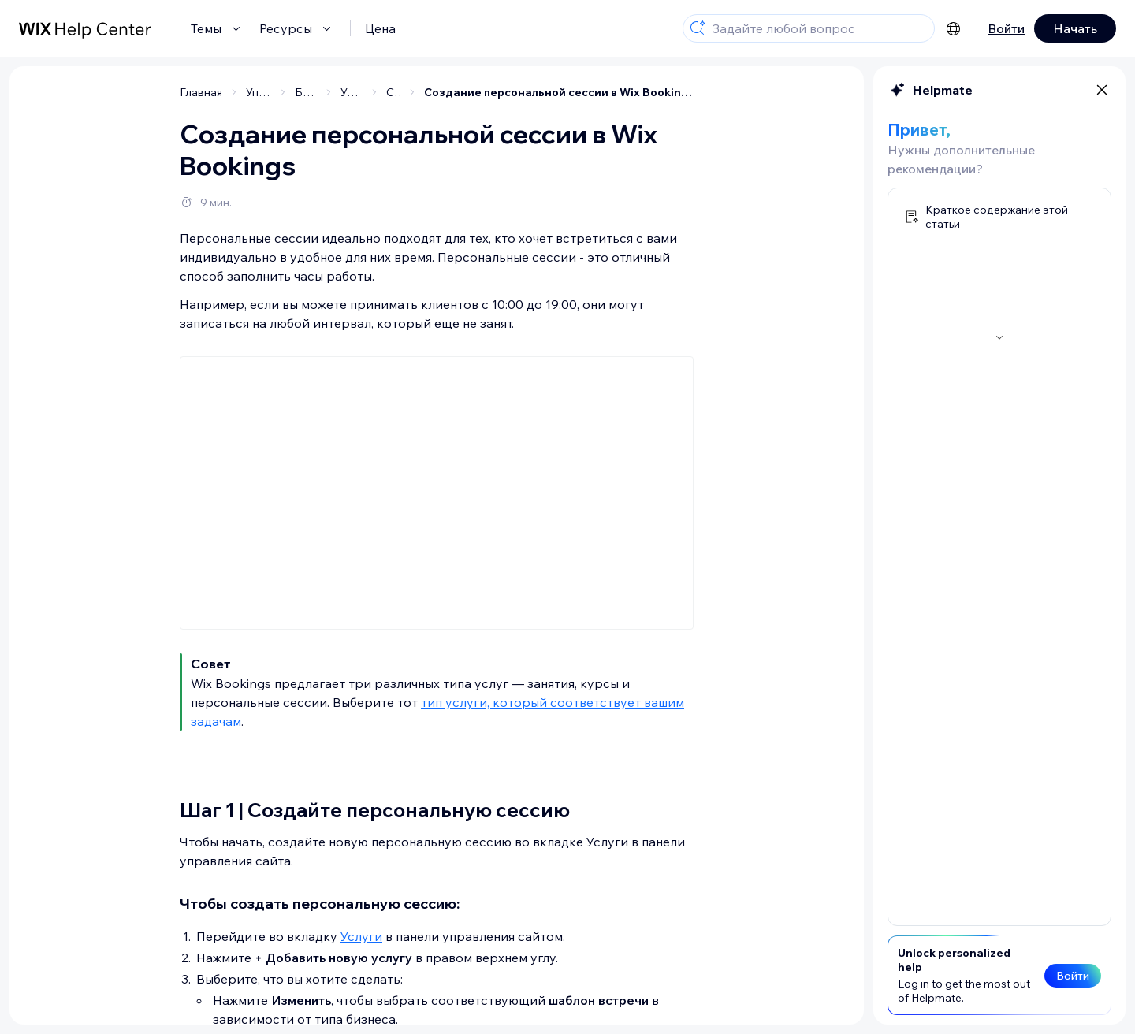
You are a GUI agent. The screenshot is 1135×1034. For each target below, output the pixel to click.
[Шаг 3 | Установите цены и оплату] (129, 206)
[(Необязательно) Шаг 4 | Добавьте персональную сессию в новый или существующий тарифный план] (129, 260)
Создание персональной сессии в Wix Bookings (681, 92)
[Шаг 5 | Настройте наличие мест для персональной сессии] (129, 313)
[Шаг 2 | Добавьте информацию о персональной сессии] (129, 168)
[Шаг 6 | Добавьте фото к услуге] (129, 345)
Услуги (483, 936)
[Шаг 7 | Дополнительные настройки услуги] (129, 376)
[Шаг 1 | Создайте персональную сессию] (129, 129)
